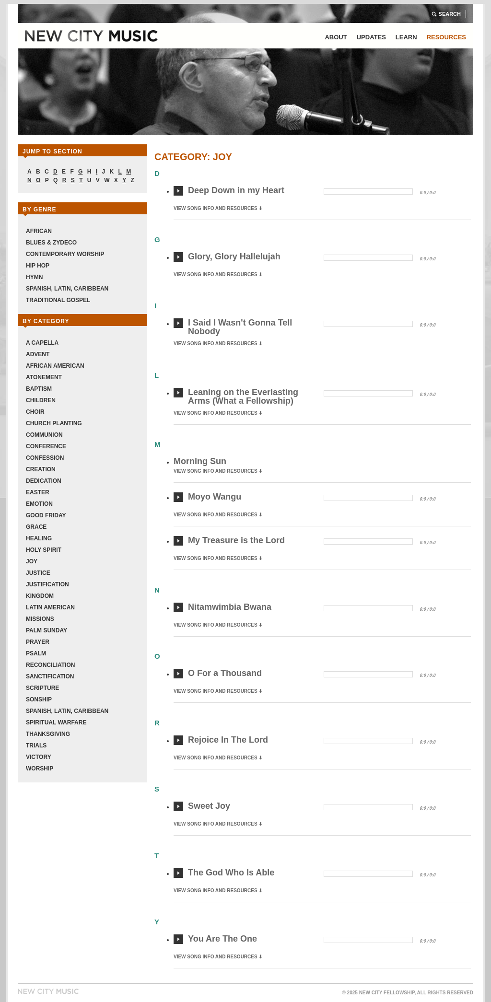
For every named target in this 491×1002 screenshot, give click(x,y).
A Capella (42, 342)
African (39, 231)
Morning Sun (200, 461)
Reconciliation (50, 665)
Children (41, 400)
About (336, 37)
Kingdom (40, 596)
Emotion (39, 504)
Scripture (42, 688)
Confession (45, 457)
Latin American (50, 607)
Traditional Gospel (58, 300)
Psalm (36, 653)
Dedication (43, 481)
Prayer (37, 642)
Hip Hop (37, 265)
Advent (37, 354)
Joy (31, 561)
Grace (36, 527)
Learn (406, 37)
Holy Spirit (43, 550)
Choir (35, 411)
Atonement (44, 377)
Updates (371, 37)
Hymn (34, 277)
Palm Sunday (46, 630)
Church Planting (54, 423)
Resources (446, 37)
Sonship (39, 699)
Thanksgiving (48, 734)
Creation (41, 469)
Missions (40, 619)
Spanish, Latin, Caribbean (67, 288)
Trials (36, 745)
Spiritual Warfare (56, 722)
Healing (39, 538)
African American (55, 365)
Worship (39, 768)
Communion (44, 434)
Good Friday (46, 515)
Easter (37, 492)
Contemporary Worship (65, 254)
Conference (46, 446)
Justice (38, 573)
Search (450, 14)
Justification (47, 584)
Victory (38, 757)
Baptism (39, 388)
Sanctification (50, 676)
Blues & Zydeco (51, 242)
